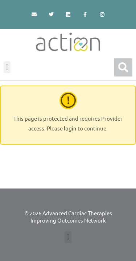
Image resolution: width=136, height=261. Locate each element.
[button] (7, 67)
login (70, 128)
